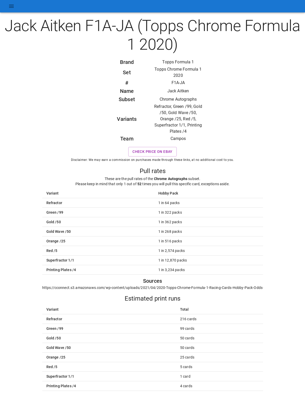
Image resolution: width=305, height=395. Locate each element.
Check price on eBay (152, 151)
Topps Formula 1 (178, 61)
